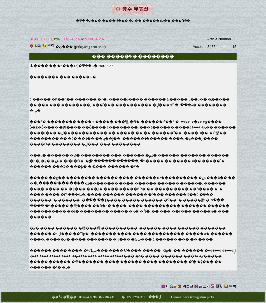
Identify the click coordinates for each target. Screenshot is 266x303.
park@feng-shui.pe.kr (89, 47)
